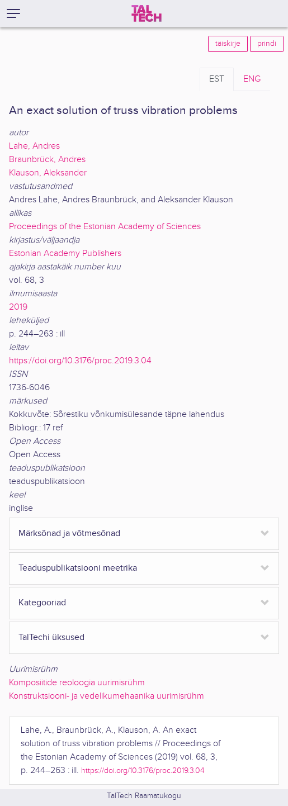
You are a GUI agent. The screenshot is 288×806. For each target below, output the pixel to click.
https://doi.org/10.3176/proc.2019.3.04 (80, 360)
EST (216, 79)
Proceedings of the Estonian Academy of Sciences (105, 226)
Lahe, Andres (34, 146)
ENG (252, 79)
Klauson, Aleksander (48, 173)
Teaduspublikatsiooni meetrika (77, 568)
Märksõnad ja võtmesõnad (69, 533)
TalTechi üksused (51, 637)
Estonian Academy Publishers (65, 253)
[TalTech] (146, 13)
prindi (266, 43)
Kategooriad (42, 603)
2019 (18, 307)
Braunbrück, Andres (47, 159)
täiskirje (227, 43)
